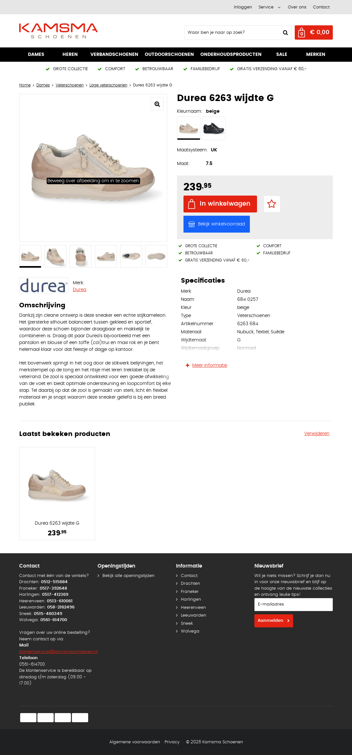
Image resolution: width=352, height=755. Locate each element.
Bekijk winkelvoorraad (221, 224)
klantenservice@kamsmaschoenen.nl (58, 652)
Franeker (190, 592)
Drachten (190, 584)
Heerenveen (193, 608)
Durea (79, 290)
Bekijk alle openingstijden (128, 576)
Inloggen (243, 7)
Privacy (172, 742)
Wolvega (190, 631)
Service (266, 7)
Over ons (297, 7)
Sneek (187, 623)
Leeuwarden (193, 615)
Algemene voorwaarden (134, 742)
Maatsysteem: (192, 150)
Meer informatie (209, 365)
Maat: (183, 163)
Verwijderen (317, 433)
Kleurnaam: (189, 111)
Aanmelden (270, 621)
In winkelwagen (225, 204)
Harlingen (191, 599)
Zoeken (284, 32)
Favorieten (272, 204)
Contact (321, 7)
